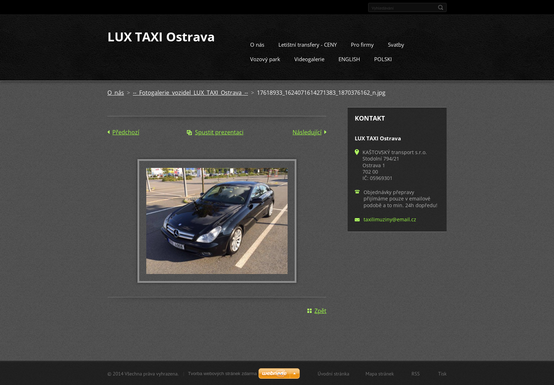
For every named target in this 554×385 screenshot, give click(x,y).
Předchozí (125, 132)
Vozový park (265, 58)
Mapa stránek (380, 373)
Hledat (440, 7)
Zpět (320, 310)
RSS (416, 373)
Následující (307, 132)
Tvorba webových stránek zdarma (222, 373)
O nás (257, 44)
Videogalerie (309, 58)
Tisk (442, 373)
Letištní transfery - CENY (307, 44)
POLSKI (383, 58)
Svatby (396, 44)
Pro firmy (362, 44)
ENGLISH (349, 58)
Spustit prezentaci (219, 132)
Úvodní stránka (333, 373)
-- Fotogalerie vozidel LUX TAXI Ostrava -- (190, 92)
